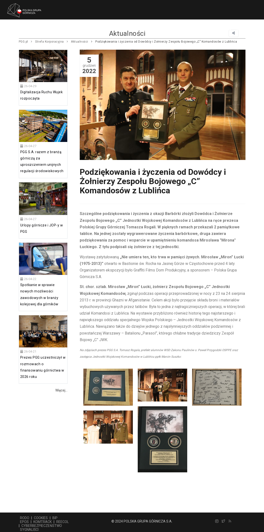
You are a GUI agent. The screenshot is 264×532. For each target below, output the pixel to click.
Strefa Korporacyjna (49, 41)
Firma (45, 29)
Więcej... (61, 390)
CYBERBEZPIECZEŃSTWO (41, 526)
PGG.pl (23, 41)
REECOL (62, 522)
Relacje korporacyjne (211, 29)
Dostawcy (67, 29)
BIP (55, 518)
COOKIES (41, 518)
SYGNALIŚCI (29, 530)
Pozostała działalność (104, 29)
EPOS (24, 522)
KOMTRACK (42, 522)
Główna (26, 29)
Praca (178, 29)
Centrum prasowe (149, 29)
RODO (24, 518)
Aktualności (79, 41)
